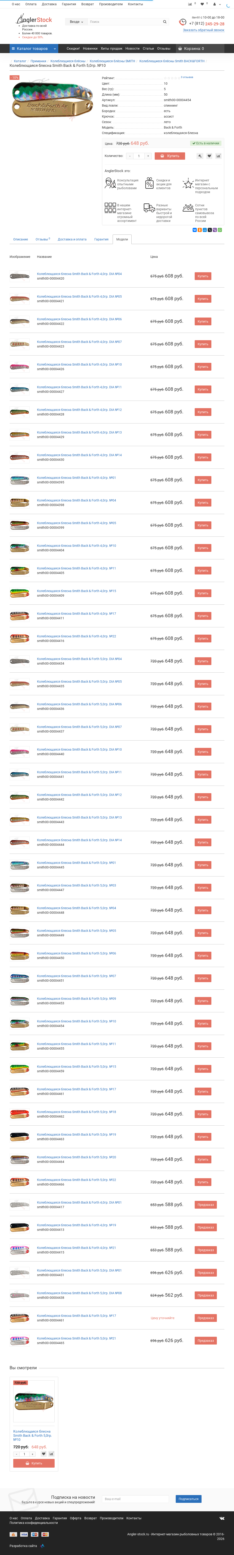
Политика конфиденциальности (34, 1523)
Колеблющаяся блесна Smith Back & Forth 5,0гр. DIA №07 (79, 727)
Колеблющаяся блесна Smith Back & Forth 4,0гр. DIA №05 (79, 296)
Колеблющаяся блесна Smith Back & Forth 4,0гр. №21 (76, 1248)
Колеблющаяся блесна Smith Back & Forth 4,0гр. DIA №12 (79, 410)
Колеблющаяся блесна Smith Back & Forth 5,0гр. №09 (76, 998)
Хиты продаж (111, 48)
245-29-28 (206, 24)
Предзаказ (206, 1205)
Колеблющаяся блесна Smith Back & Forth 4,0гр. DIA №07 (79, 342)
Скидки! (73, 48)
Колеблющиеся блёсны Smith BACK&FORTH (172, 61)
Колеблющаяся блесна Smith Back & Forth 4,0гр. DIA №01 (79, 1202)
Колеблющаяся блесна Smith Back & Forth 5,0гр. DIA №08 (79, 1293)
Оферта (76, 1518)
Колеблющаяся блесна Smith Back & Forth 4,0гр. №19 (76, 1225)
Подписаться (189, 1499)
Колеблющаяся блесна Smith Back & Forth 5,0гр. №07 (76, 976)
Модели (122, 239)
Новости (132, 48)
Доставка (49, 4)
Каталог (20, 61)
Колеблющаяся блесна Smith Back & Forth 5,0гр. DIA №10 (79, 749)
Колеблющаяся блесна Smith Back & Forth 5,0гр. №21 (76, 1338)
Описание (20, 239)
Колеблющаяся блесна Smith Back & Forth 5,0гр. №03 (76, 885)
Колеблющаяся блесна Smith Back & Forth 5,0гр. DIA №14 (79, 840)
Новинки (90, 48)
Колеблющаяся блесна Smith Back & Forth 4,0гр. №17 (76, 613)
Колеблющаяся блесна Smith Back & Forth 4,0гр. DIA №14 (79, 455)
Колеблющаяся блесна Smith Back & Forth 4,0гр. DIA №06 (79, 319)
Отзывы (163, 48)
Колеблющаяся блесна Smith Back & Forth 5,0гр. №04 (76, 908)
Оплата (31, 4)
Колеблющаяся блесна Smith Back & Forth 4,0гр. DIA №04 (79, 274)
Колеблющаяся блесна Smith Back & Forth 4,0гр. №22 (76, 636)
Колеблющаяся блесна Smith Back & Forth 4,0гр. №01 (76, 478)
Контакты (135, 4)
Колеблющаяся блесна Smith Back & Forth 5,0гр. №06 (76, 953)
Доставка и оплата (72, 239)
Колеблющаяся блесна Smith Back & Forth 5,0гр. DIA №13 (79, 817)
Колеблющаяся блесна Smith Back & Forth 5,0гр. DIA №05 (79, 681)
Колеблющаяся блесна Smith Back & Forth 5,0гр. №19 (76, 1134)
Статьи (148, 48)
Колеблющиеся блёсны (68, 61)
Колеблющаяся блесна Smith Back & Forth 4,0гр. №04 (76, 500)
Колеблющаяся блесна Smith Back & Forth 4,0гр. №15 (76, 591)
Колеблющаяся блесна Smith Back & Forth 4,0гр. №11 (76, 568)
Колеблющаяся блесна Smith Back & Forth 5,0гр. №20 (76, 1157)
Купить (169, 156)
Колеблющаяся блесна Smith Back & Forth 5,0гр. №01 (76, 863)
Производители (111, 4)
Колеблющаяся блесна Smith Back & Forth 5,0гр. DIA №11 (79, 772)
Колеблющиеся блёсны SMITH (112, 61)
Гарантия (69, 4)
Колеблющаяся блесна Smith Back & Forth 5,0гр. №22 (76, 1180)
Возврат (87, 4)
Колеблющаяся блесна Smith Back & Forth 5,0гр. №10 (76, 1021)
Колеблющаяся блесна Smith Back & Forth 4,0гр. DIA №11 (79, 387)
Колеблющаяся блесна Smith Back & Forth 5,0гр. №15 (76, 1066)
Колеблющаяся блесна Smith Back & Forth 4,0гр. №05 (76, 523)
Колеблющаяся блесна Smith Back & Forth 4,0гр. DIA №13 (79, 432)
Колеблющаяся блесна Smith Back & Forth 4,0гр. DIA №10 (79, 364)
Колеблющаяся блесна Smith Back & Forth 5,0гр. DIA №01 (79, 1270)
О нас (16, 4)
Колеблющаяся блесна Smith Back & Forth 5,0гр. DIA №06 (79, 704)
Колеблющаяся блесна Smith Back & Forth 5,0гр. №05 (76, 930)
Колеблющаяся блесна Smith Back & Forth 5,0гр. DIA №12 (79, 795)
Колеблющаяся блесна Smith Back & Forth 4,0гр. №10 (76, 545)
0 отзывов (187, 77)
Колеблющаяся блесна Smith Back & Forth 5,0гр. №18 (76, 1112)
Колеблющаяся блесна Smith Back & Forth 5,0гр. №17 (76, 1089)
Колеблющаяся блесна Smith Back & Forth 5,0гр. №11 (76, 1044)
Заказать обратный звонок (203, 30)
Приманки (38, 61)
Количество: (114, 156)
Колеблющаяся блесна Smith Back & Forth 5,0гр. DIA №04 (79, 659)
